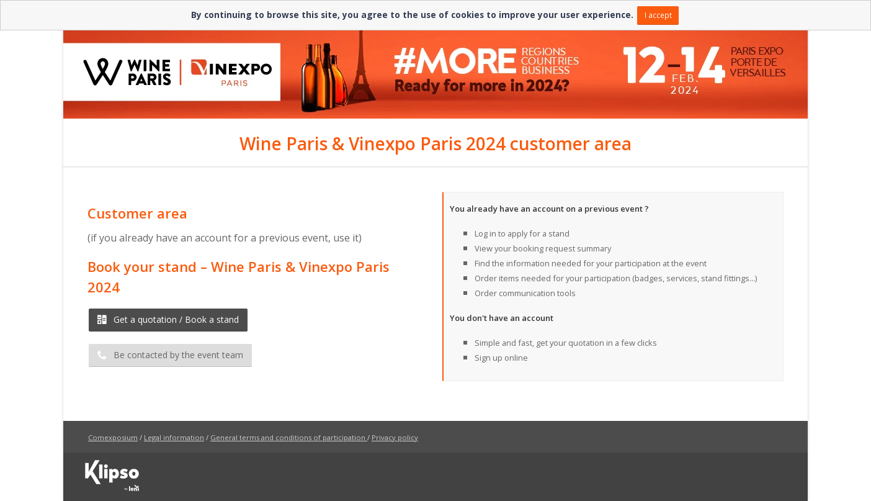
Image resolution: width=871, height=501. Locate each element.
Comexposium (113, 437)
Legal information (174, 437)
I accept (658, 15)
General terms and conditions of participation (287, 437)
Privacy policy (395, 437)
